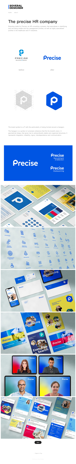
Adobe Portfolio (40, 459)
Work (10, 12)
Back (38, 442)
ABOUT (16, 12)
